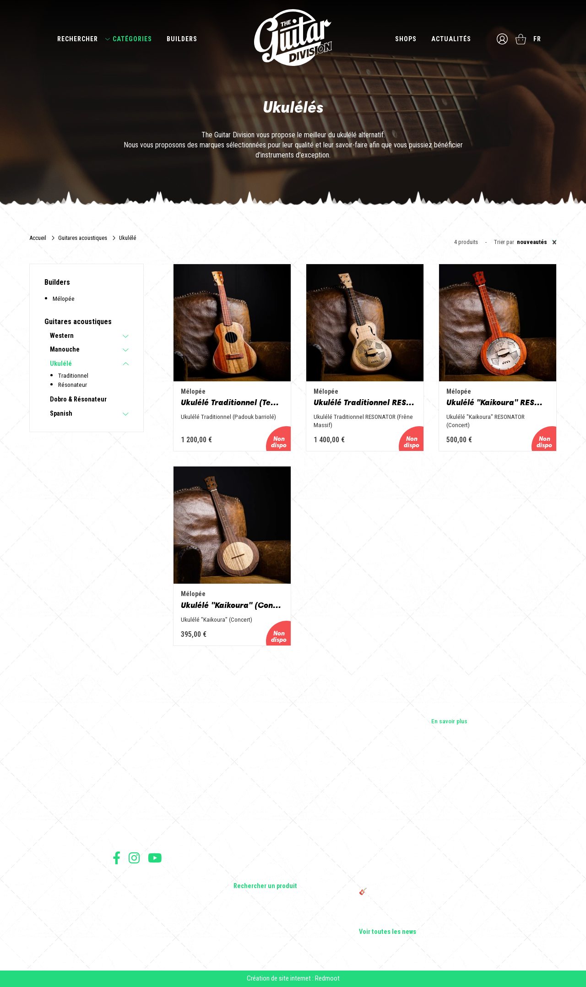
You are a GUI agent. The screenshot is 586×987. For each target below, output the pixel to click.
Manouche (65, 350)
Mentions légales (132, 900)
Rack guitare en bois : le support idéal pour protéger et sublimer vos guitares (414, 848)
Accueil (37, 237)
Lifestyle (244, 873)
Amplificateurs (252, 835)
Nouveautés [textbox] (537, 242)
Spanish (61, 414)
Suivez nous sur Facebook (116, 857)
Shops (406, 39)
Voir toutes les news (387, 932)
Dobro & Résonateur (78, 399)
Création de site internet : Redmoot (293, 978)
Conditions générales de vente (148, 890)
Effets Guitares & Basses (266, 847)
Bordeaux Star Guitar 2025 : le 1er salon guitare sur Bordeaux (410, 915)
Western (62, 336)
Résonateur (72, 384)
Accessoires (250, 860)
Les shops (126, 809)
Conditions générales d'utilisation (152, 880)
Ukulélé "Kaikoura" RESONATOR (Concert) (497, 402)
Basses (243, 822)
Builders (182, 39)
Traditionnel (73, 375)
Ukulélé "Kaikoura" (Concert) (232, 605)
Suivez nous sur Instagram (134, 857)
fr (537, 39)
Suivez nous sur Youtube (155, 857)
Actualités (451, 39)
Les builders (128, 796)
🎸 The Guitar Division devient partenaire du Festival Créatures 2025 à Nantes (416, 895)
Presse (122, 835)
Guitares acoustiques (82, 237)
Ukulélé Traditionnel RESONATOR (365, 402)
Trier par (504, 242)
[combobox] (535, 242)
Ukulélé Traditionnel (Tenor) (232, 402)
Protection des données (140, 910)
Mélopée (64, 298)
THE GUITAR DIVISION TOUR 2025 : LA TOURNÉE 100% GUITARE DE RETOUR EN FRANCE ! (410, 872)
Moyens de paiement (136, 920)
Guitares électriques (259, 796)
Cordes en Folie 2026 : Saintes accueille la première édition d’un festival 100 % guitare (415, 800)
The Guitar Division (293, 37)
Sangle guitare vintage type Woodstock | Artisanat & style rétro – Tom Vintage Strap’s (412, 824)
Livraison (123, 930)
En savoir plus (449, 721)
